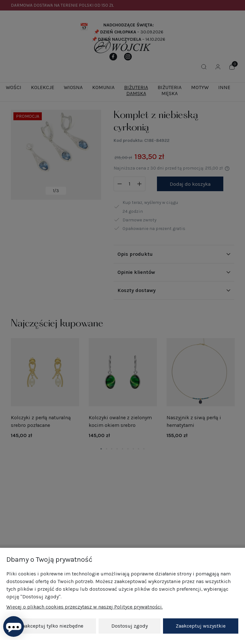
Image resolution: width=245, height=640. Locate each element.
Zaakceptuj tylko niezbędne (51, 626)
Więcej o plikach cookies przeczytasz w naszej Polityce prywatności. (84, 607)
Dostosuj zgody (129, 626)
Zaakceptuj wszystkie (201, 626)
